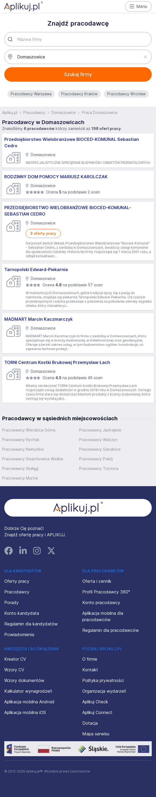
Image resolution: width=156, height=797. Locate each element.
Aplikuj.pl (9, 112)
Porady (11, 602)
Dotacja (90, 723)
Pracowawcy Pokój (96, 459)
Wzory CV (14, 669)
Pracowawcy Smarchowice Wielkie (32, 459)
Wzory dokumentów (24, 680)
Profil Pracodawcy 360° (106, 591)
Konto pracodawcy (101, 602)
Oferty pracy (16, 581)
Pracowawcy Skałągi (20, 468)
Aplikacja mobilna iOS (25, 712)
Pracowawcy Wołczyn (98, 439)
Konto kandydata (21, 613)
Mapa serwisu (95, 733)
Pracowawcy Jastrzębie (100, 430)
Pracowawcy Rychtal (20, 439)
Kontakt (90, 669)
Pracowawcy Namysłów (23, 449)
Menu (138, 6)
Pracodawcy (34, 112)
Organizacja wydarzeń (104, 691)
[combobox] (78, 39)
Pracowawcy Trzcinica (98, 468)
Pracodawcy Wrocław (126, 94)
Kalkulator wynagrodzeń (28, 691)
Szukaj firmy (78, 74)
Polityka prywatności (103, 680)
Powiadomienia (19, 634)
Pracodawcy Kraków (79, 94)
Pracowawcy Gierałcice (100, 449)
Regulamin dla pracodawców (110, 630)
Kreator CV (15, 659)
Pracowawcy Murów (20, 478)
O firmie (89, 659)
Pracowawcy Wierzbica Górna (28, 430)
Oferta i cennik (96, 581)
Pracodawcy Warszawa (31, 94)
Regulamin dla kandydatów (31, 624)
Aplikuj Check (95, 701)
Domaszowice (63, 112)
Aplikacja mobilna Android (29, 701)
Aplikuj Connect (97, 712)
